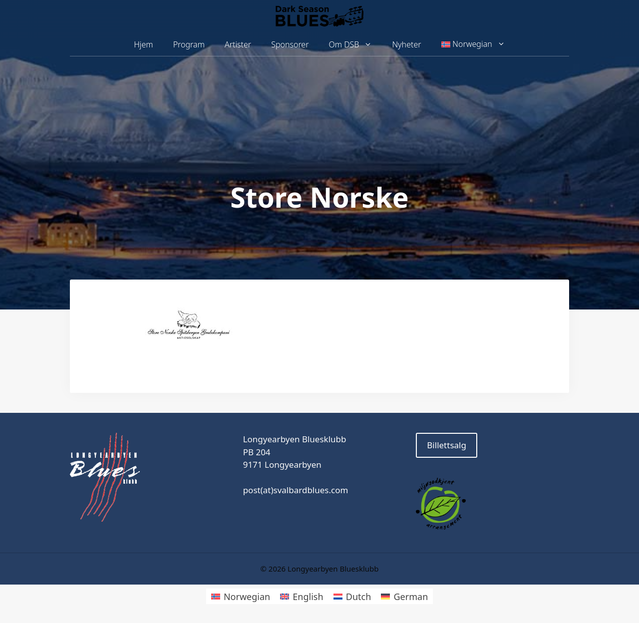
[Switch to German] (404, 596)
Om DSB (355, 44)
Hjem (143, 44)
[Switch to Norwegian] (240, 596)
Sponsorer (290, 44)
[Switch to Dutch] (352, 596)
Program (189, 44)
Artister (238, 44)
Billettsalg (446, 445)
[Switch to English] (301, 596)
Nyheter (406, 44)
